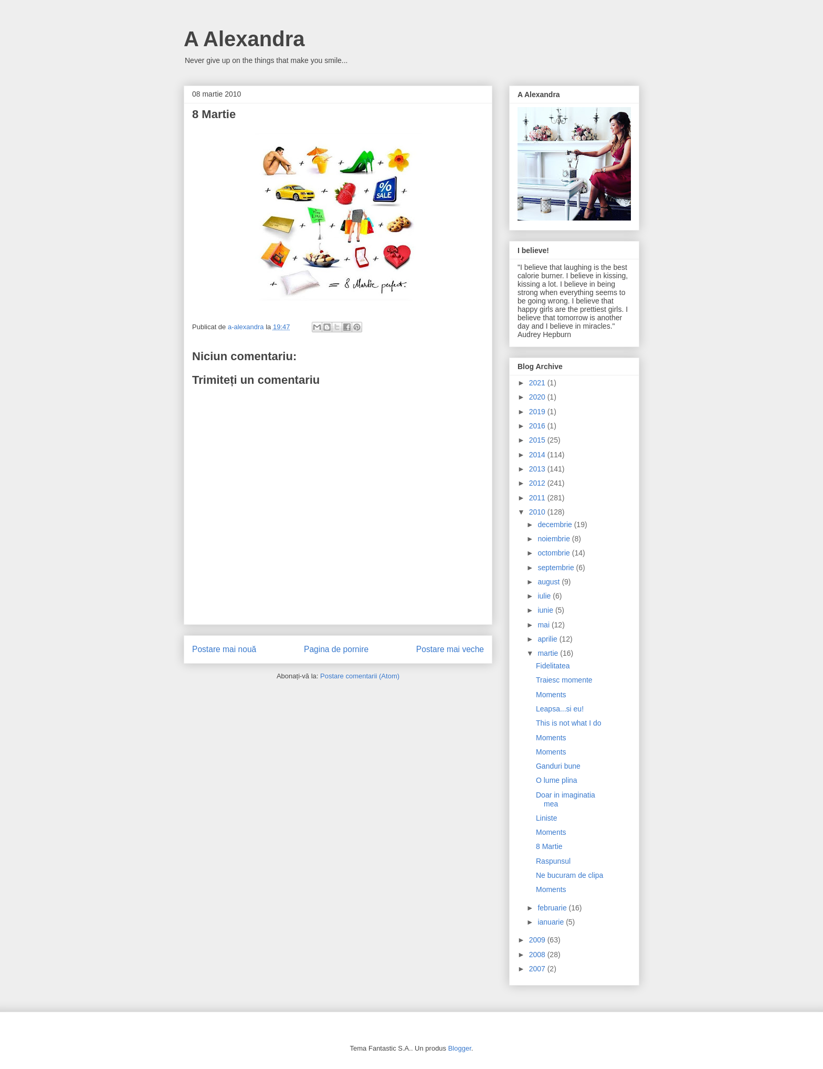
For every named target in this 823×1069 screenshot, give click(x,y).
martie (548, 653)
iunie (546, 610)
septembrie (556, 567)
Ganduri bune (558, 766)
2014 (538, 454)
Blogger (459, 1048)
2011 (538, 498)
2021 (538, 383)
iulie (545, 596)
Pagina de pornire (336, 649)
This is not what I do (569, 723)
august (549, 582)
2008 (538, 954)
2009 (538, 940)
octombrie (554, 553)
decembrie (555, 524)
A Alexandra (244, 38)
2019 (538, 411)
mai (544, 625)
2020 (538, 397)
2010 (538, 512)
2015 (538, 440)
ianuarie (551, 922)
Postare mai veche (450, 649)
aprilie (548, 639)
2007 (538, 969)
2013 (538, 469)
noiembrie (554, 538)
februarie (552, 908)
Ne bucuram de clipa (569, 875)
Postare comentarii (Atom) (359, 676)
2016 (538, 426)
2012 (538, 483)
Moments (551, 694)
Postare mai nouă (224, 649)
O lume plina (556, 780)
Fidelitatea (553, 666)
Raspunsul (553, 861)
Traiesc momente (564, 680)
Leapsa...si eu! (560, 709)
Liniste (546, 818)
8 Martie (549, 846)
